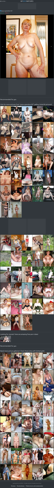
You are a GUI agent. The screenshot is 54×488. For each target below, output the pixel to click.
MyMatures (27, 1)
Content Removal (20, 486)
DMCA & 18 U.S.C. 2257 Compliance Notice (34, 486)
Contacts (13, 486)
